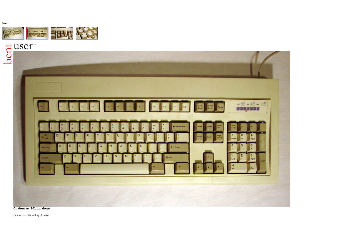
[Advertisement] (80, 11)
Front (5, 23)
